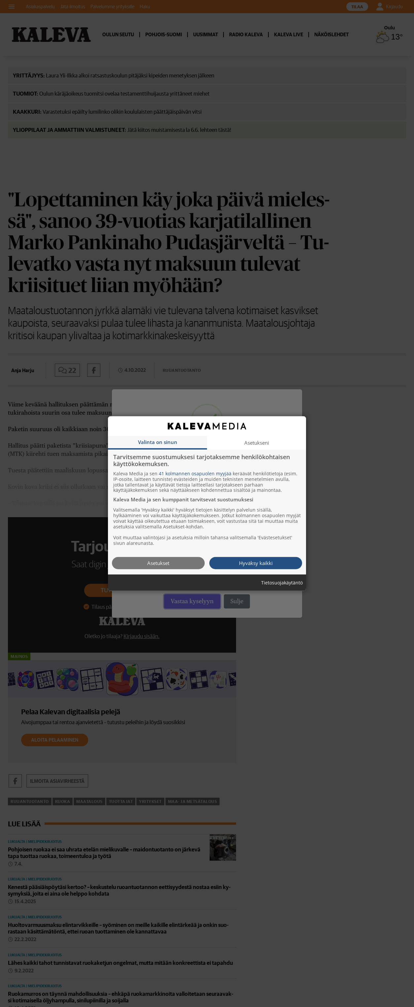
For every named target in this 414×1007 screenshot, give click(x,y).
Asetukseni (256, 442)
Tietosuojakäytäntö (282, 582)
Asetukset (158, 562)
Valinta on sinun (157, 441)
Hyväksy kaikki (256, 562)
